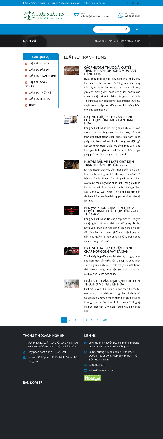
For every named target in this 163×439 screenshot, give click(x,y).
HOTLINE (129, 13)
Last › (105, 319)
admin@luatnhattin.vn (95, 16)
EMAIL (84, 13)
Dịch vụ (112, 41)
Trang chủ (100, 41)
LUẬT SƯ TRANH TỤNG (129, 41)
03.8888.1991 (132, 16)
